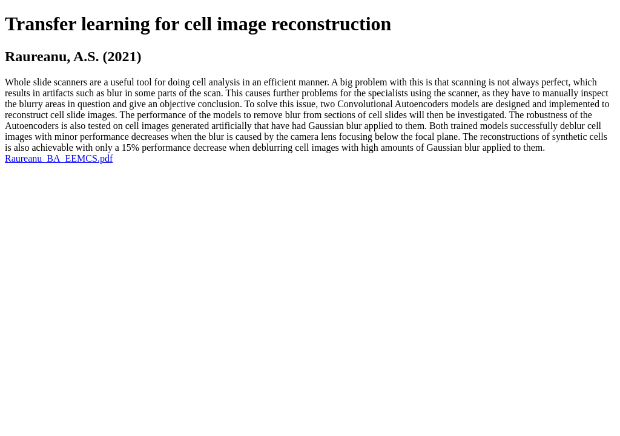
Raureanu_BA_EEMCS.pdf (59, 158)
